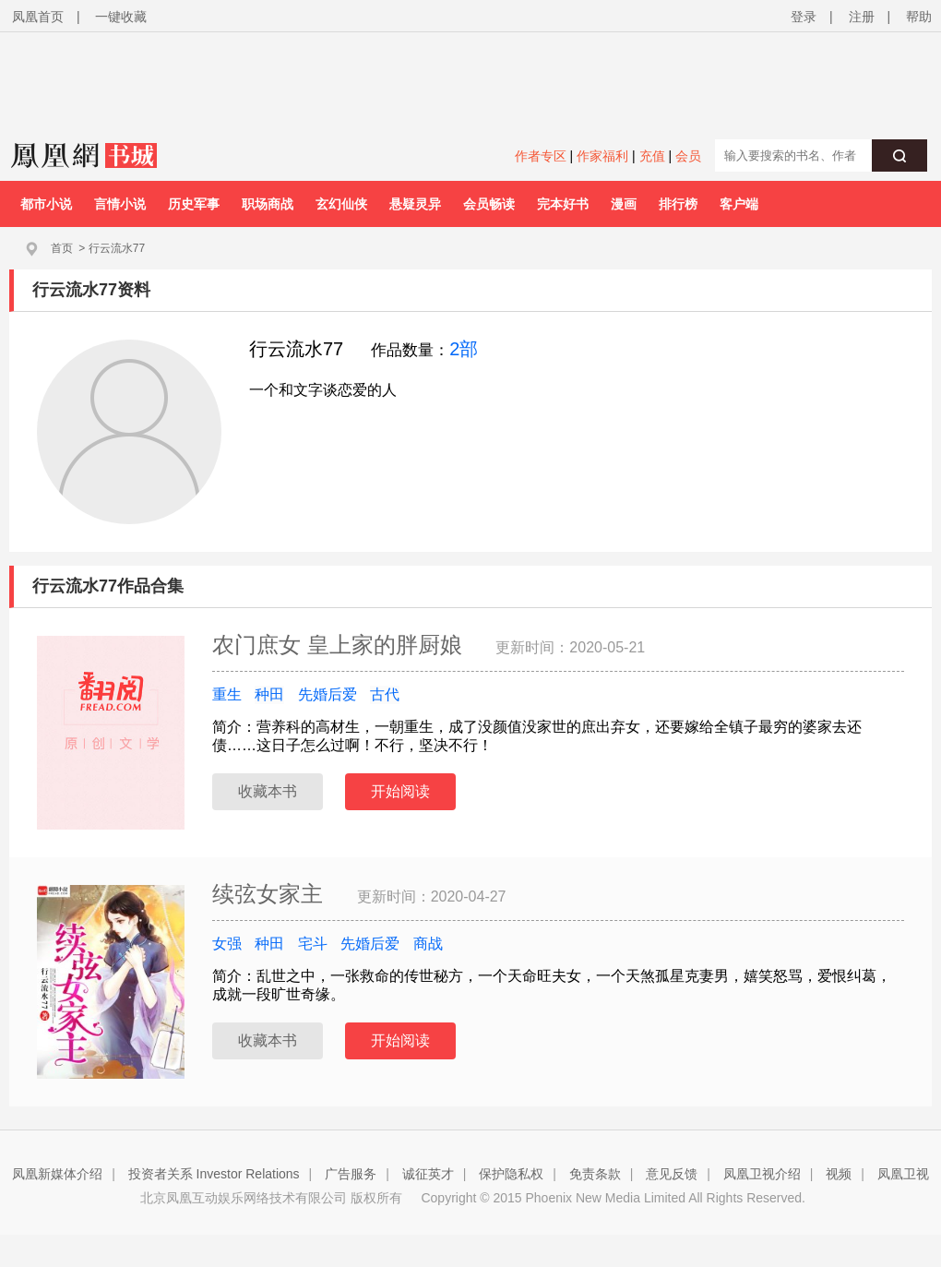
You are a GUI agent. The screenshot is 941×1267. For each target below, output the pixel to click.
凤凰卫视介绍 (762, 1173)
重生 (227, 694)
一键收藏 (121, 16)
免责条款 (595, 1173)
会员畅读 (489, 204)
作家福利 (602, 156)
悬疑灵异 (415, 204)
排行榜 (678, 204)
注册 (862, 16)
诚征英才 (428, 1173)
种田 (269, 694)
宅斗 (313, 943)
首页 (62, 248)
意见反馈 (671, 1173)
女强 (227, 943)
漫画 (624, 204)
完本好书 (563, 204)
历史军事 (194, 204)
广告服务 (350, 1173)
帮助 (919, 16)
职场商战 (267, 204)
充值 (652, 156)
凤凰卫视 (903, 1173)
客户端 (739, 204)
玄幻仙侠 (341, 204)
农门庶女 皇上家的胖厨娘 (340, 644)
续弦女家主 (270, 893)
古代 (384, 694)
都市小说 (46, 204)
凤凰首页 (38, 16)
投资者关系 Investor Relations (214, 1173)
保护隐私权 (511, 1173)
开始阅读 (400, 791)
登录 (803, 16)
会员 (688, 156)
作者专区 (540, 156)
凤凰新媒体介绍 (57, 1173)
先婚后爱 (327, 694)
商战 (428, 943)
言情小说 (120, 204)
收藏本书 (267, 791)
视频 (839, 1173)
